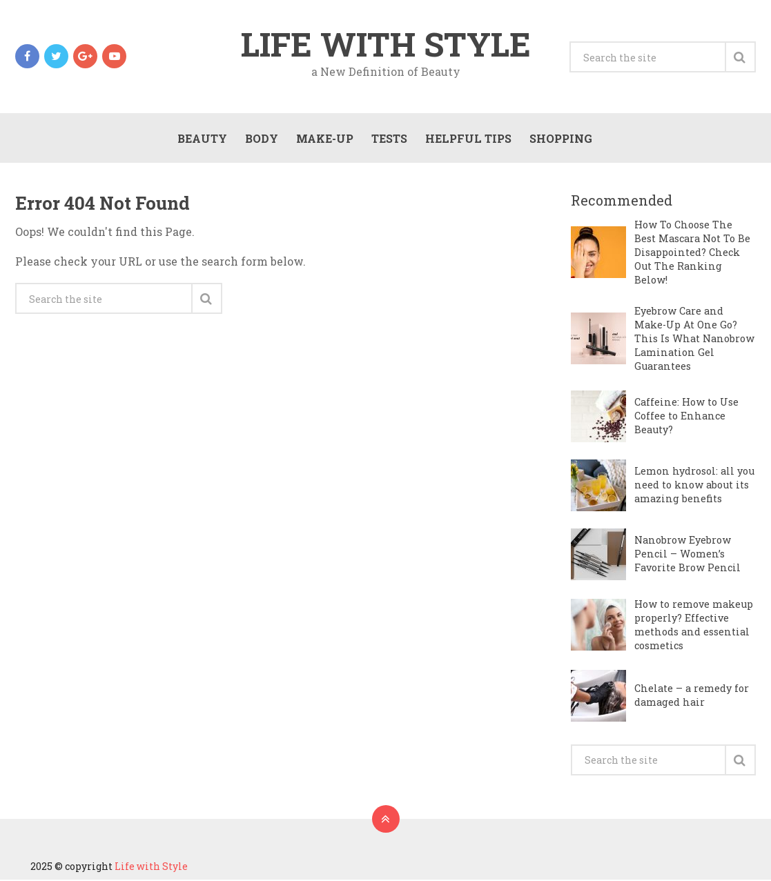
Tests (389, 139)
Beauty (201, 139)
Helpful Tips (467, 139)
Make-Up (324, 139)
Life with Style (386, 44)
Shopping (560, 139)
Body (260, 139)
